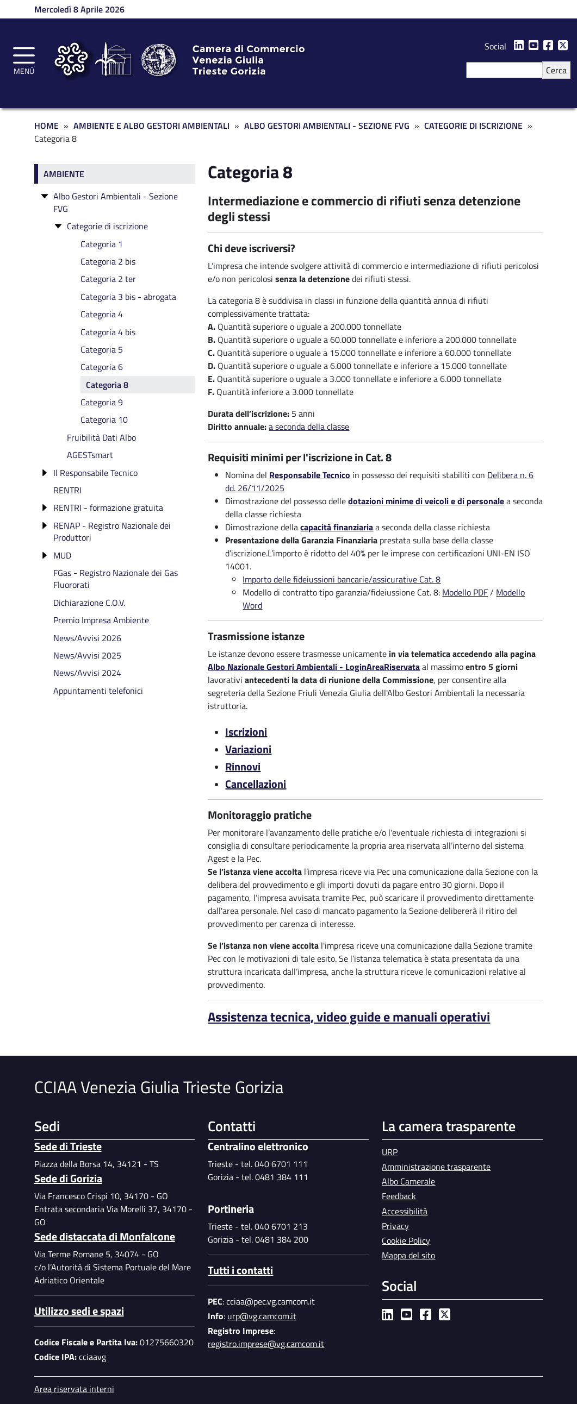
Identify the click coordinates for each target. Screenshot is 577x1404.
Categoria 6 (101, 366)
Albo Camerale (408, 1181)
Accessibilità (404, 1211)
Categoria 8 (107, 384)
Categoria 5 (101, 349)
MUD (62, 555)
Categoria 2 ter (108, 278)
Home (46, 125)
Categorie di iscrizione (107, 226)
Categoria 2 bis (107, 261)
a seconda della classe (309, 426)
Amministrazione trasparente (436, 1166)
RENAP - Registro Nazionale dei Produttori (112, 531)
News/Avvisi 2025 (87, 655)
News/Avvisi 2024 (87, 672)
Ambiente (64, 173)
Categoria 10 (104, 419)
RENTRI (67, 490)
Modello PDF (465, 592)
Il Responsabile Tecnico (95, 472)
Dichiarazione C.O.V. (89, 602)
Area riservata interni (74, 1388)
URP (390, 1151)
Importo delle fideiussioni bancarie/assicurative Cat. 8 (341, 579)
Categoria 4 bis (107, 332)
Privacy (395, 1225)
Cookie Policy (406, 1240)
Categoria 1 (101, 243)
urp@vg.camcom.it (261, 1315)
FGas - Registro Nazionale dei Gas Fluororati (115, 578)
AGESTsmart (90, 454)
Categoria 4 (101, 314)
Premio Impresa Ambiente (101, 619)
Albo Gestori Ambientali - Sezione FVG (327, 125)
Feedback (399, 1195)
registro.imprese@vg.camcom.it (266, 1343)
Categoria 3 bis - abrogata (128, 296)
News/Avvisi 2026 (87, 637)
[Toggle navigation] (24, 59)
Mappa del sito (408, 1255)
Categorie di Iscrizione (473, 125)
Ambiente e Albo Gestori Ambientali (151, 125)
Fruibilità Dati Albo (101, 437)
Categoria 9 (101, 402)
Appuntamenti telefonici (98, 690)
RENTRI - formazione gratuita (108, 507)
